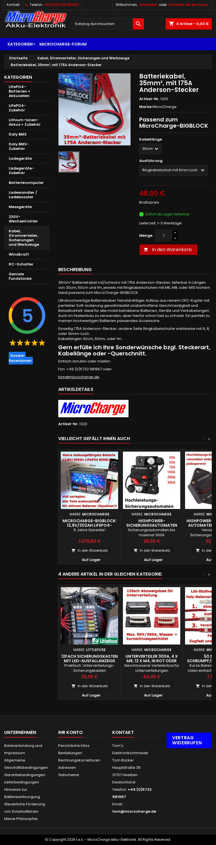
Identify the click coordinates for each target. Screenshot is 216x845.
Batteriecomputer (26, 182)
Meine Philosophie (21, 818)
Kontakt (13, 4)
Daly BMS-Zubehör (19, 146)
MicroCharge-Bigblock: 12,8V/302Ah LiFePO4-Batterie (89, 525)
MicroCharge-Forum (63, 44)
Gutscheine (68, 775)
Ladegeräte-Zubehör (21, 170)
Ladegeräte (20, 158)
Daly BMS (18, 134)
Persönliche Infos (73, 745)
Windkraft (19, 254)
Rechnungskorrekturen (79, 760)
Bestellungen (70, 753)
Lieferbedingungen (21, 782)
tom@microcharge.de (78, 377)
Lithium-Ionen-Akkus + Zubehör (25, 122)
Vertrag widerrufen (187, 740)
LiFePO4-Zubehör (17, 108)
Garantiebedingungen (24, 775)
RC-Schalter (21, 264)
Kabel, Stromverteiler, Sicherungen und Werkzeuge (24, 237)
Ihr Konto (70, 732)
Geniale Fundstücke (20, 276)
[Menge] (163, 235)
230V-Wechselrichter (23, 219)
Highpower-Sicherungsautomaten (151, 523)
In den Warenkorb (167, 249)
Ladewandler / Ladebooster (23, 195)
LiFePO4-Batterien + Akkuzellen (19, 91)
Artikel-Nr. (149, 99)
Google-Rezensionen (20, 358)
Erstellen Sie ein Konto (188, 4)
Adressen (67, 767)
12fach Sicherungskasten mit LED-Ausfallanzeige (89, 659)
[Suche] (108, 24)
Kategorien (20, 44)
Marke (145, 106)
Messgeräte (20, 206)
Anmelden (148, 4)
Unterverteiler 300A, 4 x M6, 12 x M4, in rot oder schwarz (151, 661)
